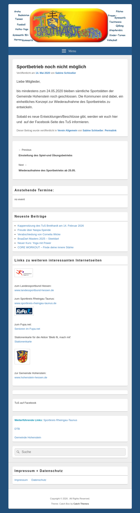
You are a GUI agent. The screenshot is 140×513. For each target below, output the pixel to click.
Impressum (21, 479)
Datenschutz (38, 479)
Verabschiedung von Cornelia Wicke (39, 234)
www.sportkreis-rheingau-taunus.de (36, 303)
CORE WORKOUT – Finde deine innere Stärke (46, 247)
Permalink (110, 130)
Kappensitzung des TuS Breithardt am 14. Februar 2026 (51, 225)
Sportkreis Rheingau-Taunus (60, 420)
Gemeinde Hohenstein (28, 437)
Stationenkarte (23, 341)
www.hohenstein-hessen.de (31, 377)
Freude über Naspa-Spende (34, 230)
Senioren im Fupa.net (27, 328)
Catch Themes (81, 503)
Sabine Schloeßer (65, 73)
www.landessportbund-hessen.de (34, 290)
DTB (17, 428)
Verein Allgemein (67, 130)
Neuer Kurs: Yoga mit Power (34, 243)
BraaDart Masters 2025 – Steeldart (38, 238)
